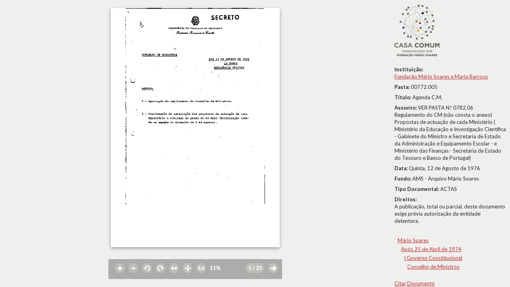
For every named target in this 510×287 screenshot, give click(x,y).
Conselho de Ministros (433, 266)
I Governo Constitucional (433, 258)
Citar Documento (414, 283)
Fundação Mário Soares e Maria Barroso (441, 76)
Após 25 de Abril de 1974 (431, 249)
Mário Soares (413, 240)
